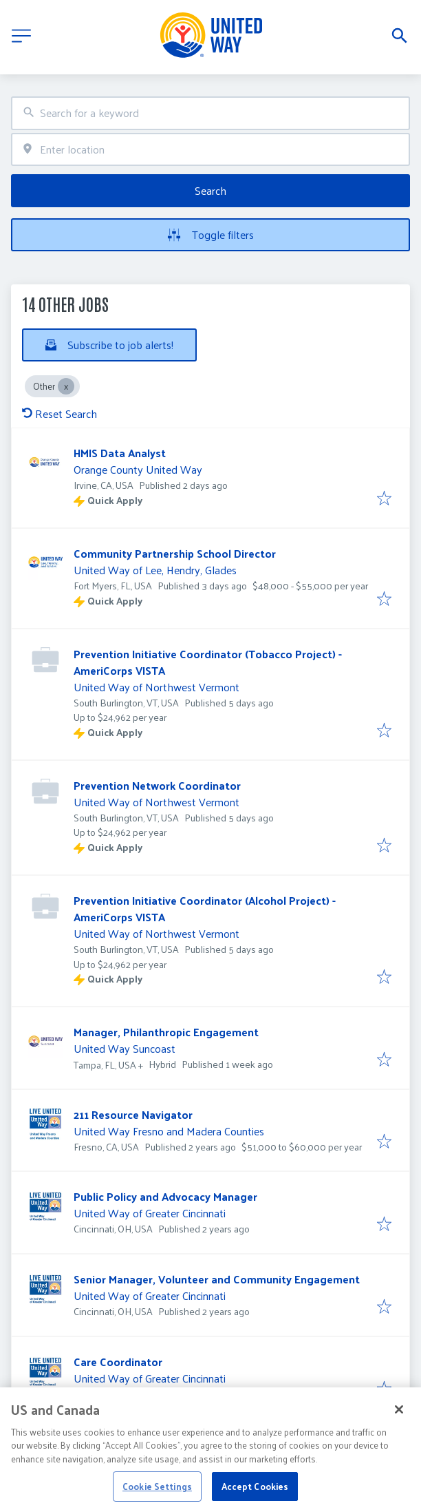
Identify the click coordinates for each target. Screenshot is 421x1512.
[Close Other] (66, 386)
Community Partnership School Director (175, 553)
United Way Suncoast (124, 1048)
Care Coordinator (118, 1362)
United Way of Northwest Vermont (156, 687)
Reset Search (59, 413)
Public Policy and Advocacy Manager (165, 1196)
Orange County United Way (138, 469)
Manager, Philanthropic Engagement (166, 1032)
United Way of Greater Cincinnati (150, 1213)
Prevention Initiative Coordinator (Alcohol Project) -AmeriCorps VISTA (205, 908)
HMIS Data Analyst (120, 453)
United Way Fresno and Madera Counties (169, 1131)
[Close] (399, 1425)
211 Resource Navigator (133, 1114)
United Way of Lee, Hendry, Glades (155, 570)
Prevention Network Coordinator (157, 785)
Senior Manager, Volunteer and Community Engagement (217, 1279)
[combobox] (210, 113)
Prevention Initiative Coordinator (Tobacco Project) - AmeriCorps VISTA (208, 662)
